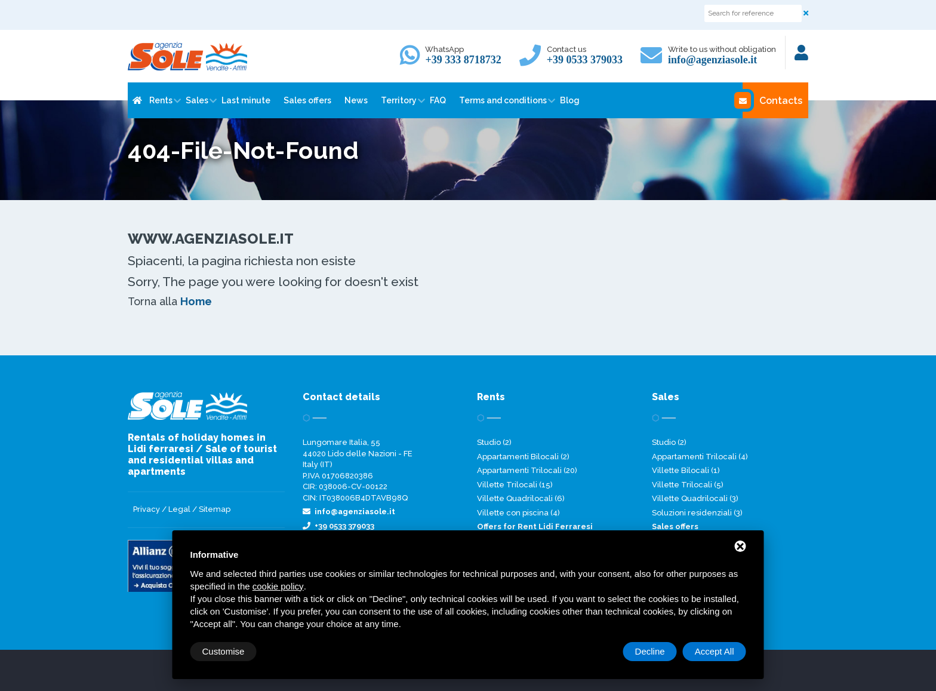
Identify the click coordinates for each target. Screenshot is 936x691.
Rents (161, 100)
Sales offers (307, 100)
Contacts (772, 100)
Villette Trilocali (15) (515, 484)
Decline (650, 651)
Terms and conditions (503, 100)
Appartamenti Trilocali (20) (527, 470)
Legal (179, 509)
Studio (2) (494, 442)
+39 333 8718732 (463, 60)
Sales (197, 100)
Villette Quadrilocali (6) (521, 498)
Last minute (245, 100)
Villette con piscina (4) (518, 512)
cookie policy (278, 586)
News (356, 100)
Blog (570, 100)
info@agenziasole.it (712, 60)
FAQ (438, 100)
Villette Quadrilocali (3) (695, 498)
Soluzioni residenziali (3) (697, 512)
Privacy (146, 509)
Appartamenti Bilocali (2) (523, 456)
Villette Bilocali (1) (686, 470)
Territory (399, 100)
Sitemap (214, 509)
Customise (223, 651)
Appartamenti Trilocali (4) (700, 456)
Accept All (714, 651)
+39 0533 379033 (585, 60)
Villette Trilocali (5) (687, 484)
